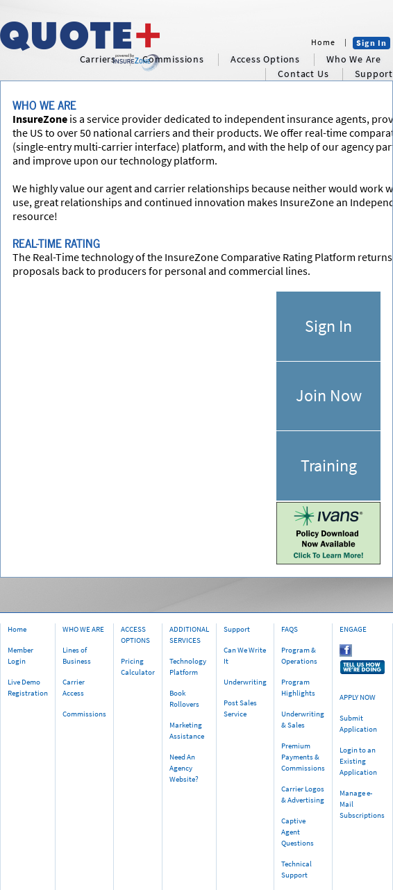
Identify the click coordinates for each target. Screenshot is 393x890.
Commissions (84, 714)
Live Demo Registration (28, 687)
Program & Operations (299, 655)
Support (237, 629)
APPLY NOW (358, 697)
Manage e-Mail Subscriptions (362, 804)
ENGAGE (353, 629)
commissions (173, 59)
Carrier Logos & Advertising (302, 794)
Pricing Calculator (138, 666)
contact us (303, 74)
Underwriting (245, 682)
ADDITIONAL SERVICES (189, 634)
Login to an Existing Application (358, 761)
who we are (353, 59)
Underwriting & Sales (302, 719)
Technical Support (296, 869)
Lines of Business (76, 655)
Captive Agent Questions (297, 832)
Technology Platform (187, 666)
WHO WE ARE (83, 629)
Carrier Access (73, 687)
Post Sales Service (240, 708)
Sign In (371, 42)
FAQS (289, 629)
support (374, 74)
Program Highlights (298, 687)
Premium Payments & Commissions (303, 757)
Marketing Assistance (186, 730)
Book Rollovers (184, 698)
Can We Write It (245, 655)
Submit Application (358, 723)
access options (265, 59)
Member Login (20, 655)
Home (323, 42)
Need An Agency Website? (184, 768)
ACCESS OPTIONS (135, 634)
